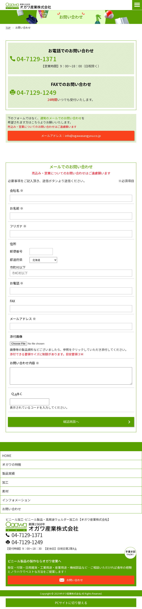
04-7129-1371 (37, 59)
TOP (8, 27)
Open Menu (137, 5)
